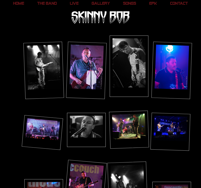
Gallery (101, 4)
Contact (179, 4)
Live (74, 4)
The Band (47, 4)
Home (18, 4)
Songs (129, 4)
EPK (153, 4)
